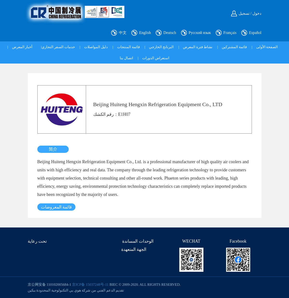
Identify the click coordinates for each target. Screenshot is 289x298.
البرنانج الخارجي (161, 47)
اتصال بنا (126, 58)
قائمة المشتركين (234, 47)
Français (229, 33)
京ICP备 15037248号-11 (90, 284)
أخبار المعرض (22, 47)
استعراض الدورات (155, 58)
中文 (123, 33)
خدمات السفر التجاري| (58, 47)
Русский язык (200, 33)
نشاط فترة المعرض (198, 47)
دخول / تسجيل (250, 13)
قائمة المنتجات (128, 47)
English (145, 33)
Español (255, 33)
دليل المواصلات (96, 47)
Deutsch (169, 33)
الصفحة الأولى (267, 47)
